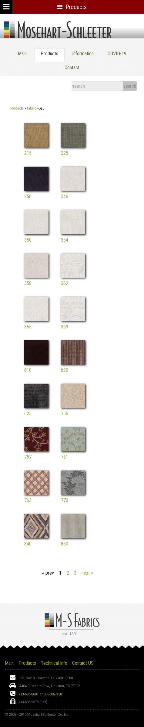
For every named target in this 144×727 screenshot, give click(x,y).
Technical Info (54, 663)
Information (83, 53)
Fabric (31, 108)
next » (87, 573)
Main (22, 53)
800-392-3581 (54, 694)
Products (17, 108)
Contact (72, 67)
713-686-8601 (28, 694)
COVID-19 (117, 53)
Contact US (83, 663)
